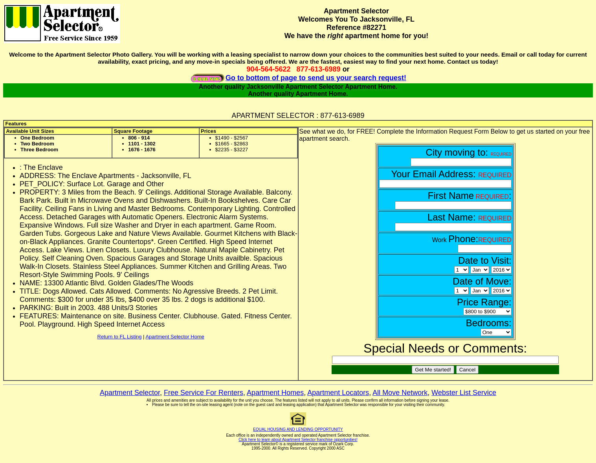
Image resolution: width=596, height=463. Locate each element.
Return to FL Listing (119, 337)
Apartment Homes (275, 393)
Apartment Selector (130, 393)
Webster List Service (463, 393)
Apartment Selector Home (174, 337)
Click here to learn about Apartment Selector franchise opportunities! (297, 439)
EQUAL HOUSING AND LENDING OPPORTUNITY (298, 429)
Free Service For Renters (203, 393)
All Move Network (399, 393)
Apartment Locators (338, 393)
